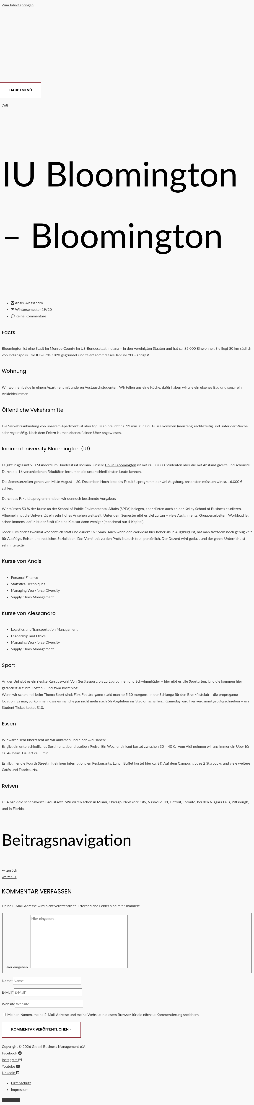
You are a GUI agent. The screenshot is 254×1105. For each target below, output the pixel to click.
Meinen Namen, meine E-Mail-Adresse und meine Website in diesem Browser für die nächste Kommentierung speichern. (103, 1014)
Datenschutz (21, 1083)
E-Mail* (8, 992)
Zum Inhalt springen (18, 5)
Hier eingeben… (18, 967)
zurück (9, 870)
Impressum (19, 1089)
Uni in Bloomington (120, 465)
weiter (9, 877)
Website (8, 1004)
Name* (7, 980)
